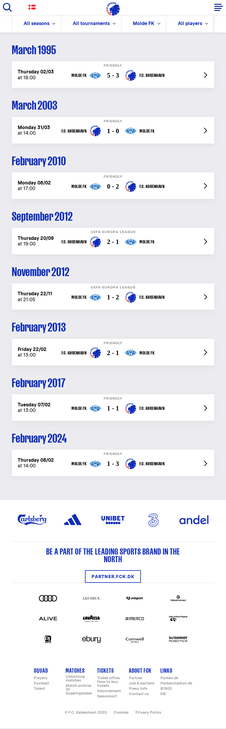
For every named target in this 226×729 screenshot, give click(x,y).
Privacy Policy (148, 713)
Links (166, 671)
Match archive (78, 687)
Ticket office (108, 679)
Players (40, 679)
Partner (135, 679)
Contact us (139, 695)
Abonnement (109, 692)
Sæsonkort (107, 698)
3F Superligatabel (79, 693)
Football (41, 685)
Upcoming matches (75, 680)
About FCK (140, 671)
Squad (41, 671)
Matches (75, 671)
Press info (138, 690)
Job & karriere (141, 685)
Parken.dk (169, 679)
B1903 (166, 690)
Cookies (121, 713)
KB (163, 695)
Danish (33, 7)
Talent (39, 690)
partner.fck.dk (113, 577)
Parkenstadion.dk (176, 685)
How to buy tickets (107, 685)
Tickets (105, 671)
